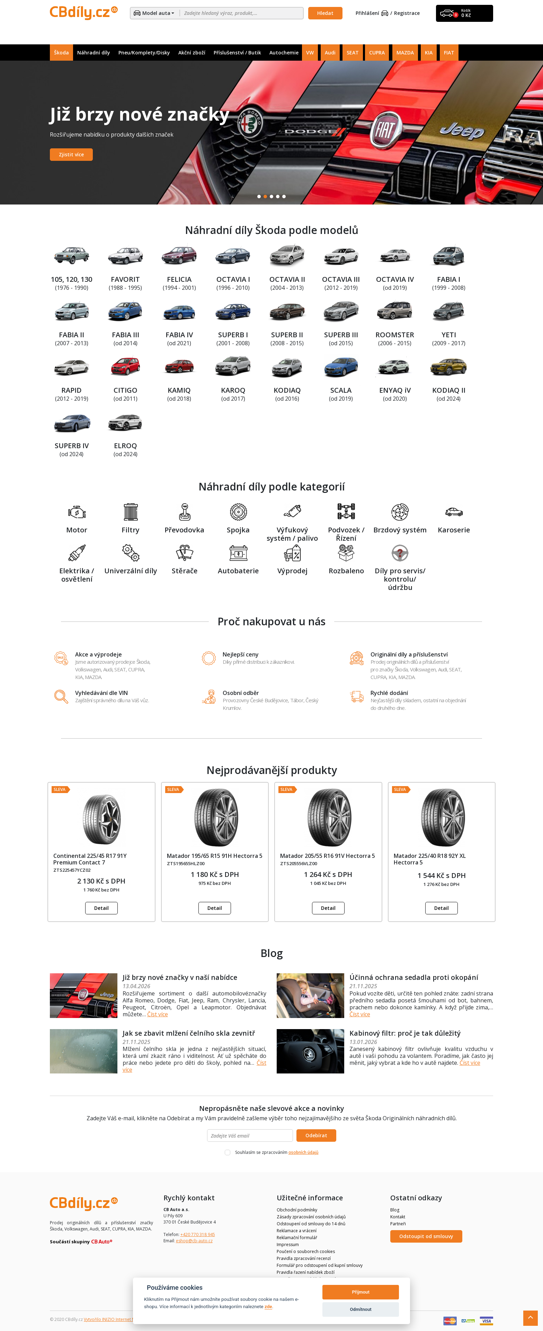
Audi (330, 52)
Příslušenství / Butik (237, 52)
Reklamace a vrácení (297, 1231)
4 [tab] (277, 196)
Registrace (407, 13)
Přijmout (360, 1292)
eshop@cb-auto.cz (194, 1241)
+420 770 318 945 (197, 1234)
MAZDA (405, 52)
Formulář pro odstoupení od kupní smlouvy (320, 1265)
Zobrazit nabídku (80, 154)
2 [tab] (265, 196)
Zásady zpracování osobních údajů (311, 1217)
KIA (429, 52)
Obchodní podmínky (297, 1210)
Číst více (157, 1014)
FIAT (449, 52)
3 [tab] (271, 196)
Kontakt (397, 1217)
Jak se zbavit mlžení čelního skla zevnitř (190, 1033)
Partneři (398, 1224)
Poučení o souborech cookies (306, 1251)
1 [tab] (259, 196)
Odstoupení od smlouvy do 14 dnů (311, 1224)
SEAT (353, 52)
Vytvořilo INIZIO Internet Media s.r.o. (119, 1319)
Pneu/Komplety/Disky (144, 52)
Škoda (61, 52)
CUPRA (377, 52)
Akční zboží (191, 52)
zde (268, 1306)
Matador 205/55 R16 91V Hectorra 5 (327, 856)
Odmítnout (361, 1309)
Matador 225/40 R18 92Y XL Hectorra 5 (430, 859)
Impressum (288, 1244)
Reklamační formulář (297, 1238)
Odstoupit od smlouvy (426, 1236)
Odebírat (316, 1135)
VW (310, 52)
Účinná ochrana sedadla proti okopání (414, 977)
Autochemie (284, 52)
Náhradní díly (93, 52)
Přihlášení (372, 13)
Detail (101, 908)
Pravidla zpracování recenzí (304, 1258)
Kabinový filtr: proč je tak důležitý (406, 1033)
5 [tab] (284, 196)
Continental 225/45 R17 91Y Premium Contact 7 (90, 859)
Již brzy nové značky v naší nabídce (181, 977)
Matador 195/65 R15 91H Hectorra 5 (214, 856)
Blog (394, 1210)
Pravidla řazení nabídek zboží (306, 1272)
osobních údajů (303, 1152)
